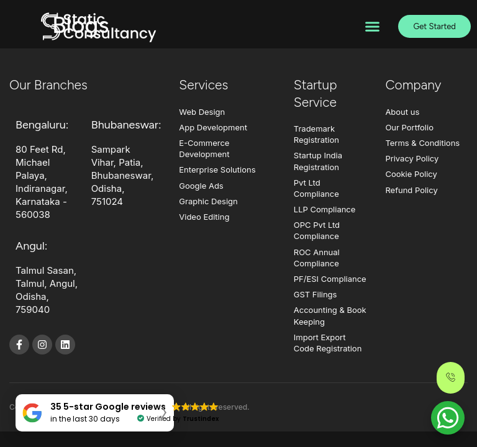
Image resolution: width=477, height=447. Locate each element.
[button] (372, 26)
